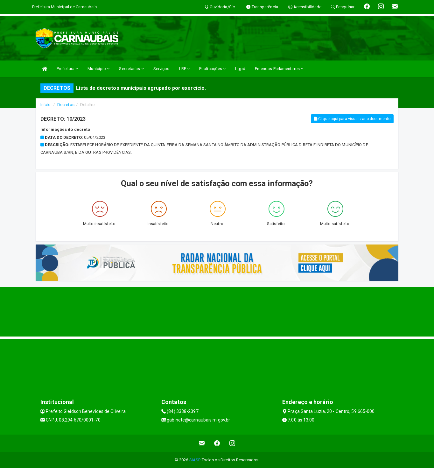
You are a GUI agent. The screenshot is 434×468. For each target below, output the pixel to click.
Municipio (98, 68)
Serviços (161, 68)
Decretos (65, 104)
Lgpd (240, 68)
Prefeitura (67, 68)
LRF (184, 68)
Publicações (212, 68)
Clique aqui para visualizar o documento (352, 119)
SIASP (194, 459)
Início (45, 104)
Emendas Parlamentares (279, 68)
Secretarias (131, 68)
